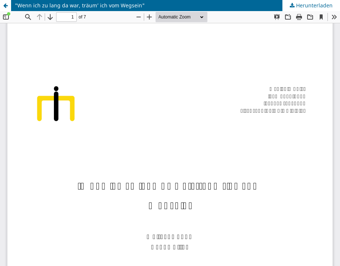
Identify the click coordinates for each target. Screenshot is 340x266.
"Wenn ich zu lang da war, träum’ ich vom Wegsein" (80, 5)
